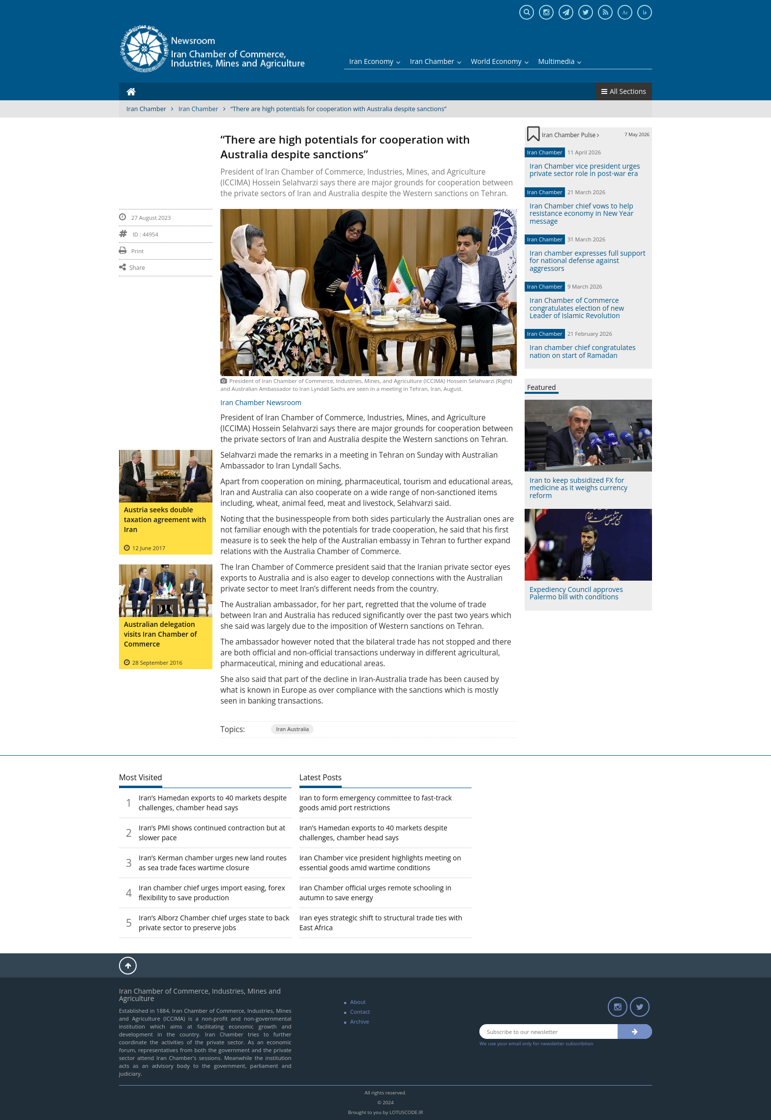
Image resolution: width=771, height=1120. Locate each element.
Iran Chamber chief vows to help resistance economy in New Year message (581, 213)
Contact (360, 1011)
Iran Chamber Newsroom (260, 402)
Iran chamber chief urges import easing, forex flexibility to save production (212, 892)
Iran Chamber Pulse (570, 135)
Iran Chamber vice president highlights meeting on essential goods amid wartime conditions (380, 862)
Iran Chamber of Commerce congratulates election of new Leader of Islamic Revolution (577, 307)
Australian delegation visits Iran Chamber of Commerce (160, 633)
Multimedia (560, 61)
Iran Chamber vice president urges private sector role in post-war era (585, 169)
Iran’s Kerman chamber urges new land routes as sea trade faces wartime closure (213, 862)
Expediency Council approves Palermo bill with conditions (576, 593)
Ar (625, 12)
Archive (359, 1021)
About (358, 1001)
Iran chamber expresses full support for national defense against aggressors (588, 260)
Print (131, 251)
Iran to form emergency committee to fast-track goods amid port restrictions (375, 802)
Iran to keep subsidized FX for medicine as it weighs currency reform (578, 487)
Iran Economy (374, 61)
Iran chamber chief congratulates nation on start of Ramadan (583, 351)
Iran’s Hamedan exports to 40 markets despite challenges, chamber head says (213, 802)
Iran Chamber (435, 61)
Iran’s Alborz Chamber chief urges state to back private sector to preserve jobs (214, 922)
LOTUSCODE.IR (406, 1112)
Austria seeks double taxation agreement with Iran (165, 519)
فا (645, 12)
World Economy (500, 61)
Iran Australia (292, 729)
